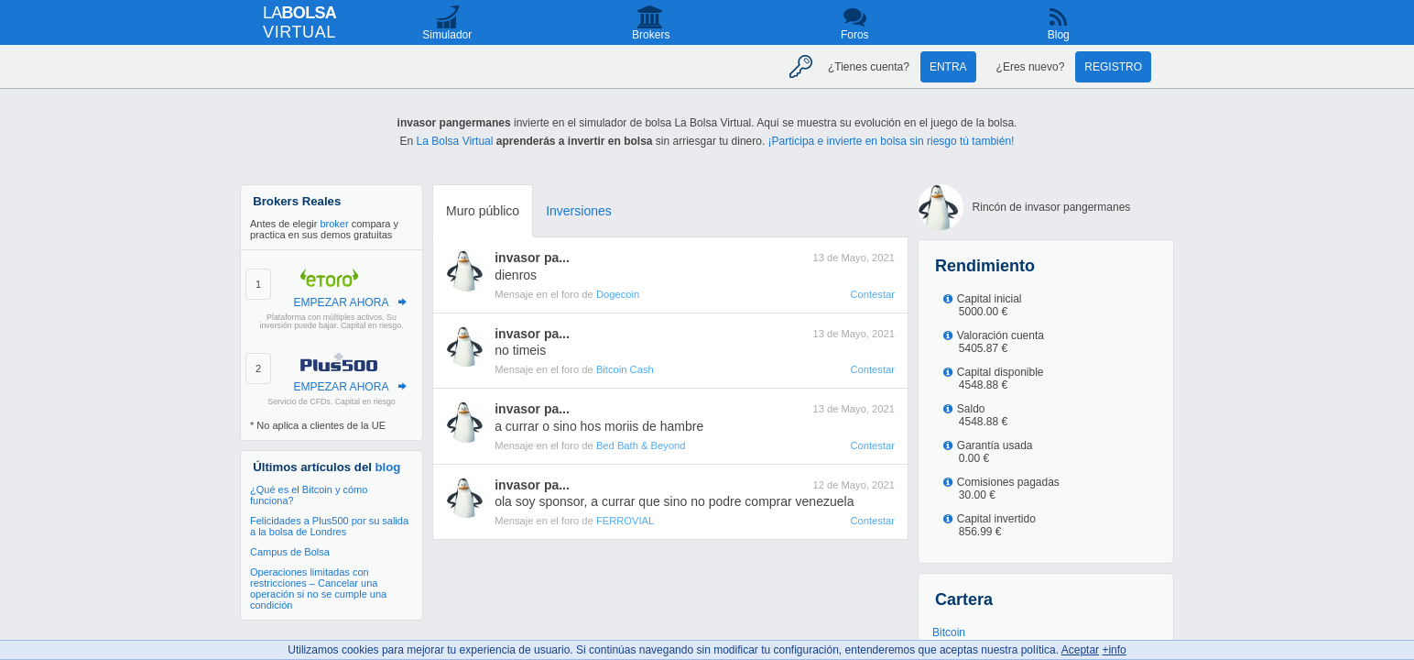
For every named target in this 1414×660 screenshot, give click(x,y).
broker (334, 223)
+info (1114, 650)
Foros (855, 34)
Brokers (650, 34)
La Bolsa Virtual (455, 141)
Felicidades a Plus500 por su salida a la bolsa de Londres (329, 526)
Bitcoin (948, 632)
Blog (1059, 34)
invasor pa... (532, 257)
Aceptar (1080, 650)
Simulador (447, 34)
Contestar (872, 294)
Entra (948, 66)
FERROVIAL (625, 520)
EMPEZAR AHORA (340, 302)
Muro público (482, 211)
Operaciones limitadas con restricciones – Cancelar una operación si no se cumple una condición (318, 588)
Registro (1113, 66)
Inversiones (579, 211)
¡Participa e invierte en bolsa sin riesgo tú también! (891, 141)
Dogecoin (617, 294)
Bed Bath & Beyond (641, 445)
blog (388, 467)
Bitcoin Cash (625, 369)
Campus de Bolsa (290, 551)
